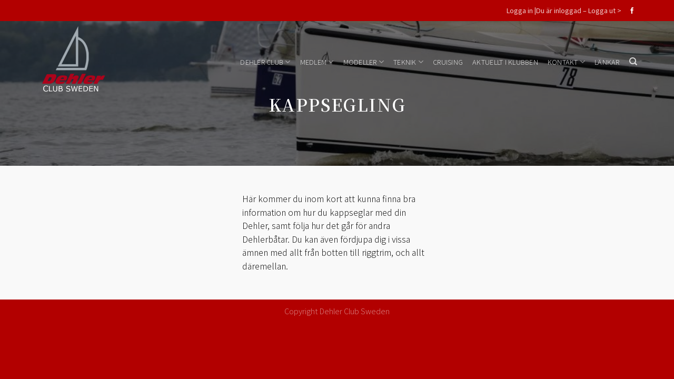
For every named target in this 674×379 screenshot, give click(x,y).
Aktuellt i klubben (505, 62)
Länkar (607, 62)
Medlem (317, 62)
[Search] (633, 62)
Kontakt (566, 62)
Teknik (408, 62)
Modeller (363, 62)
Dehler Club (265, 62)
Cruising (448, 62)
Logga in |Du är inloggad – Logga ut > (564, 10)
